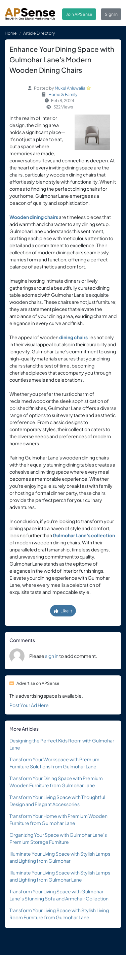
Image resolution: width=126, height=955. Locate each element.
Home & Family (63, 94)
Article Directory (39, 33)
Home (11, 33)
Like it (63, 610)
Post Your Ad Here (29, 705)
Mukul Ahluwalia (70, 88)
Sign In (111, 14)
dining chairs (73, 337)
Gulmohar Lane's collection (84, 535)
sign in (51, 656)
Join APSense (79, 14)
